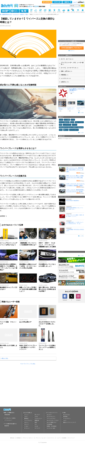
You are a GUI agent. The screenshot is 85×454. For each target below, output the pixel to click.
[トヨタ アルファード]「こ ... (81, 108)
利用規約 (18, 438)
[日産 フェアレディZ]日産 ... (62, 108)
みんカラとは (66, 414)
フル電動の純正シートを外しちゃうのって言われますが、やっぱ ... (74, 223)
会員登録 (65, 416)
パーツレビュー (8, 420)
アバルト (74, 124)
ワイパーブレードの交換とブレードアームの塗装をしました (47, 347)
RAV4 (60, 129)
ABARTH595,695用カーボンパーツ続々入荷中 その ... (74, 208)
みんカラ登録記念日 (64, 122)
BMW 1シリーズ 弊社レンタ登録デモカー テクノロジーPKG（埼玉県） (74, 177)
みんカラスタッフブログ (53, 420)
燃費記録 (37, 420)
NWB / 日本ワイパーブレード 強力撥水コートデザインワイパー (28, 347)
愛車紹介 (26, 418)
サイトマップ (71, 438)
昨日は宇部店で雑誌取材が (72, 200)
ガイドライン (51, 438)
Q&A (36, 422)
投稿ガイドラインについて (69, 422)
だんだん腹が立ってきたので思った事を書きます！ (77, 89)
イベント (26, 414)
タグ (36, 424)
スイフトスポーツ (74, 129)
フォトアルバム (28, 420)
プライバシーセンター (40, 438)
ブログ (25, 416)
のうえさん (71, 92)
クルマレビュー (38, 418)
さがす (36, 416)
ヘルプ (75, 2)
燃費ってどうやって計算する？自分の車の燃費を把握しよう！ (28, 289)
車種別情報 (7, 414)
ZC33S (72, 122)
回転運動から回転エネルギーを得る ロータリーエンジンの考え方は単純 (28, 266)
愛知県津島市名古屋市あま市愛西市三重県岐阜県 (71, 127)
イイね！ (26, 426)
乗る (27, 14)
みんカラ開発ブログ (51, 422)
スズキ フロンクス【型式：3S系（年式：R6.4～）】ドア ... (75, 215)
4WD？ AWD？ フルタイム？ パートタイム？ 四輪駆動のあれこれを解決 (47, 244)
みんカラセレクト (51, 416)
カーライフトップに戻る (28, 363)
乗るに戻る (5, 358)
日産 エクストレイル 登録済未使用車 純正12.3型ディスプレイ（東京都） (74, 169)
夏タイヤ (66, 129)
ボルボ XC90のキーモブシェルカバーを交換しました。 (47, 323)
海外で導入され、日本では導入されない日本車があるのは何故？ (47, 289)
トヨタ (61, 119)
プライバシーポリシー (28, 438)
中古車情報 (49, 424)
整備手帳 (6, 425)
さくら (72, 119)
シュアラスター (67, 124)
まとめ (36, 426)
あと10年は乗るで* (25, 322)
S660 (60, 124)
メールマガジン (67, 418)
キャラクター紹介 (51, 428)
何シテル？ (37, 414)
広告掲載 (64, 438)
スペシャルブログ (51, 418)
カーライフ (16, 14)
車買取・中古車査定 (51, 426)
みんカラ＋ (49, 414)
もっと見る (81, 112)
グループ (26, 424)
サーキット (27, 428)
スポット (26, 422)
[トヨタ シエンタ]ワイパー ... (71, 108)
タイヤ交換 (67, 119)
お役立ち (22, 14)
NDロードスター (79, 122)
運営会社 (12, 438)
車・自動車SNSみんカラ (6, 14)
